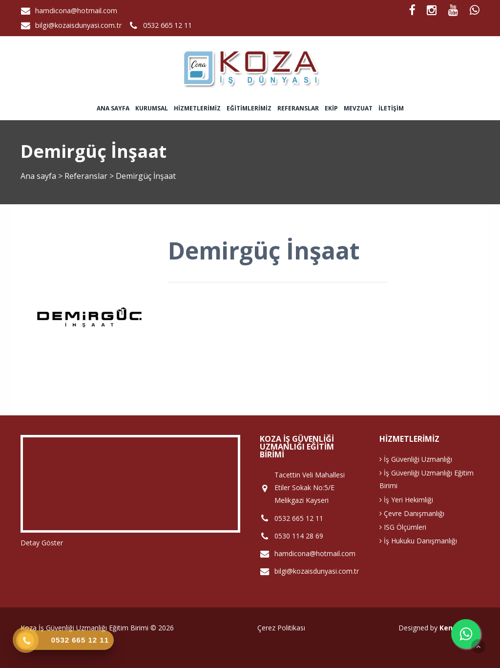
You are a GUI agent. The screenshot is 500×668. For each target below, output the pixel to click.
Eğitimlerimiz (249, 108)
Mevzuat (358, 108)
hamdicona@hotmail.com (76, 10)
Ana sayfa (113, 108)
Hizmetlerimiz (197, 108)
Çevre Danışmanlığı (411, 513)
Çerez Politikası (281, 627)
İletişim (391, 108)
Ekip (331, 108)
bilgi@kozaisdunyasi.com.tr (78, 25)
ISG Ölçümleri (402, 527)
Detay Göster (42, 542)
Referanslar (298, 108)
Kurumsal (151, 108)
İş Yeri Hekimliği (406, 499)
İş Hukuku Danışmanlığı (418, 540)
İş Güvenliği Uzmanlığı (415, 459)
